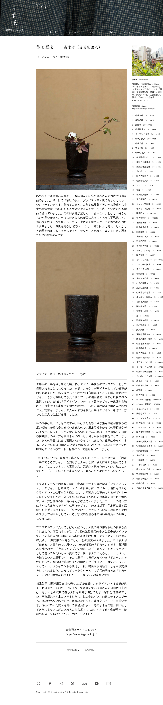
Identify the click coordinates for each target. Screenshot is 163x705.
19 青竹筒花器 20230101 (144, 199)
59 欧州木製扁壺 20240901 (145, 386)
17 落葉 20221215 (141, 190)
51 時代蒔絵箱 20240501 (144, 348)
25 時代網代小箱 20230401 (145, 227)
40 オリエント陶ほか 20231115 (147, 297)
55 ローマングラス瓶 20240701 (147, 367)
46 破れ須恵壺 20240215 (144, 325)
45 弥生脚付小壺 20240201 (145, 320)
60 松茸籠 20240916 (142, 390)
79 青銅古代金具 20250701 (145, 479)
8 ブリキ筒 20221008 (143, 148)
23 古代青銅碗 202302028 (145, 218)
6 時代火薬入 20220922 (144, 139)
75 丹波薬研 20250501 (143, 460)
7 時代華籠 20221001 (143, 144)
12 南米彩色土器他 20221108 (146, 167)
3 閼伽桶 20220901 (142, 125)
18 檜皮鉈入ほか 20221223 (145, 195)
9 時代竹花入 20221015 (144, 153)
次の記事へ (90, 650)
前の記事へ (73, 650)
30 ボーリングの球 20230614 (146, 251)
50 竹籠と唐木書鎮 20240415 (146, 344)
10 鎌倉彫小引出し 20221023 (146, 157)
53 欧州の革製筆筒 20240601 (146, 358)
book (53, 32)
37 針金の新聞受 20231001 (145, 283)
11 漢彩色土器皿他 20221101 (146, 162)
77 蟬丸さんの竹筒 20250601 (146, 469)
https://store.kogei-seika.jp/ (81, 634)
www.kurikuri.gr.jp (140, 100)
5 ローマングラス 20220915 (146, 134)
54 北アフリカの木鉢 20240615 (147, 362)
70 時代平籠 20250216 (143, 437)
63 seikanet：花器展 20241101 (146, 404)
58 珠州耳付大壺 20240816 (145, 381)
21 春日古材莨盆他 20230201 (146, 209)
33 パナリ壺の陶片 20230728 (146, 265)
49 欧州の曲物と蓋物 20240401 (147, 339)
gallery (73, 32)
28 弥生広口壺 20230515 (144, 241)
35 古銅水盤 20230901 (143, 274)
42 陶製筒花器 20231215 (144, 306)
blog (113, 32)
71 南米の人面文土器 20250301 (147, 442)
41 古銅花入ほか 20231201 (145, 302)
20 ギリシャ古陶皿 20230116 (146, 204)
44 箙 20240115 (140, 316)
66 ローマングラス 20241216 (146, 418)
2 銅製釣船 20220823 (143, 120)
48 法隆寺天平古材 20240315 (146, 334)
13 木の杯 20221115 (142, 171)
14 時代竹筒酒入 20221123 (145, 176)
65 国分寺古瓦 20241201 (144, 414)
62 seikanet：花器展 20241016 (146, 400)
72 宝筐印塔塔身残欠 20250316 (147, 446)
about (153, 32)
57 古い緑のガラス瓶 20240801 (147, 376)
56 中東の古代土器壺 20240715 (147, 372)
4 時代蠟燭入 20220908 (144, 129)
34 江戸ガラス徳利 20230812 (146, 269)
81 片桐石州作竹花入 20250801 (147, 488)
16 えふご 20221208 (142, 185)
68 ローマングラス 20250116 (146, 427)
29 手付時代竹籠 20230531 (145, 246)
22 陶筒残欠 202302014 (144, 213)
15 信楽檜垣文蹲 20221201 (145, 181)
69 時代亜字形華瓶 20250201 (146, 432)
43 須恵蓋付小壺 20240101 (145, 311)
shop (93, 32)
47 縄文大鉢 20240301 (143, 330)
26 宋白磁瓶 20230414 (143, 232)
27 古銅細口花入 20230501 (145, 237)
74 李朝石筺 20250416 (143, 455)
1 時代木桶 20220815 (143, 116)
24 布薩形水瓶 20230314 (144, 223)
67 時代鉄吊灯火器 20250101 (146, 423)
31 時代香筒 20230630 (143, 255)
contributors (133, 32)
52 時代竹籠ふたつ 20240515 (146, 353)
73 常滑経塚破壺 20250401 (145, 451)
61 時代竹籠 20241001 (143, 395)
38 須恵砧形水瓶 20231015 (145, 288)
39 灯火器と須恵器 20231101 (146, 293)
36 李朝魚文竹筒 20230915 (145, 278)
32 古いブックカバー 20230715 (147, 260)
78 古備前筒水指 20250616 (145, 474)
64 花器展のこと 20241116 (145, 409)
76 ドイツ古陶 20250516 (144, 465)
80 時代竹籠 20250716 (143, 483)
